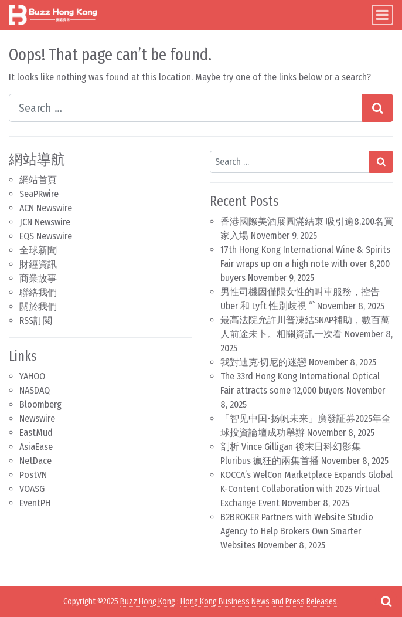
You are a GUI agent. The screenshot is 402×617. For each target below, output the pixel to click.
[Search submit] (377, 108)
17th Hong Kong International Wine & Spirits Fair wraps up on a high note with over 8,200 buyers (305, 263)
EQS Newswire (45, 236)
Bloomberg (40, 404)
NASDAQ (34, 390)
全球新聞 (38, 250)
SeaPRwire (39, 193)
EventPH (34, 502)
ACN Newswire (45, 207)
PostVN (33, 474)
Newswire (37, 418)
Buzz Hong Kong (147, 601)
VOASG (32, 488)
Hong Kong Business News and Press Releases (258, 601)
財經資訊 (38, 264)
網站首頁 (38, 179)
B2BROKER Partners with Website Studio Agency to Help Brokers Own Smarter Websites (296, 531)
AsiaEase (36, 446)
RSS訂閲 (35, 320)
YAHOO (32, 376)
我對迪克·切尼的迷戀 (263, 362)
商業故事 (38, 278)
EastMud (36, 432)
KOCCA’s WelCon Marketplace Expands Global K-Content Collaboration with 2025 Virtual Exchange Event (306, 488)
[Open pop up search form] (386, 601)
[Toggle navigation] (382, 15)
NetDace (35, 460)
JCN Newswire (44, 222)
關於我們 (38, 306)
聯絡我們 (38, 292)
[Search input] (186, 108)
